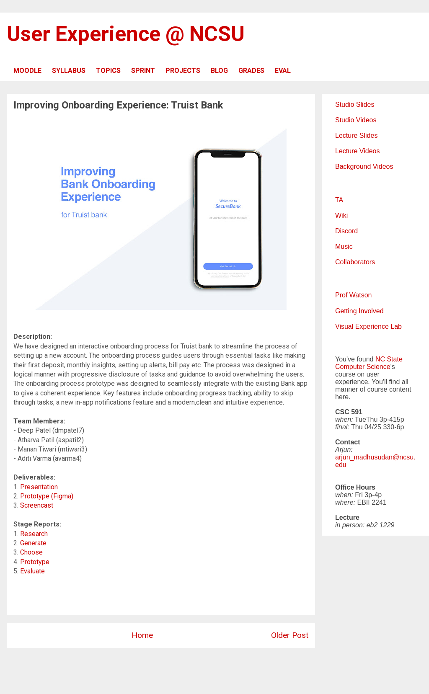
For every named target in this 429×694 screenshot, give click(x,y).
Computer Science (362, 366)
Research (34, 534)
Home (142, 635)
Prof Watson (353, 295)
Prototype (34, 562)
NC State (389, 359)
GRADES (251, 71)
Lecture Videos (357, 151)
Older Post (289, 635)
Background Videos (364, 166)
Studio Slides (354, 104)
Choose (31, 552)
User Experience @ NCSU (126, 34)
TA (339, 200)
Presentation (39, 487)
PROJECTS (182, 71)
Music (344, 246)
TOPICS (108, 71)
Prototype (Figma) (46, 496)
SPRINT (143, 71)
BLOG (219, 71)
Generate (33, 543)
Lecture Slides (356, 135)
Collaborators (355, 262)
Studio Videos (355, 120)
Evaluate (32, 571)
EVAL (283, 71)
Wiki (341, 215)
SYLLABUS (68, 71)
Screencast (36, 505)
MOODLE (27, 71)
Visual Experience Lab (368, 326)
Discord (346, 231)
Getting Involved (359, 311)
